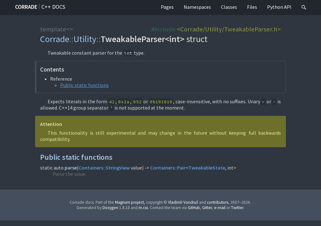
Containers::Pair (168, 167)
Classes (229, 7)
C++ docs (53, 6)
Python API (279, 7)
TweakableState (206, 167)
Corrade (26, 6)
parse (71, 167)
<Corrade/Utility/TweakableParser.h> (229, 29)
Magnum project (129, 202)
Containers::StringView (104, 167)
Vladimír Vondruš (183, 202)
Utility (85, 39)
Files (252, 7)
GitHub (194, 207)
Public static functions (84, 85)
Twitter (237, 207)
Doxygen (110, 207)
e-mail (219, 207)
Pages (167, 7)
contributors (217, 202)
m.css (143, 207)
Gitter (207, 207)
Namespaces (197, 7)
